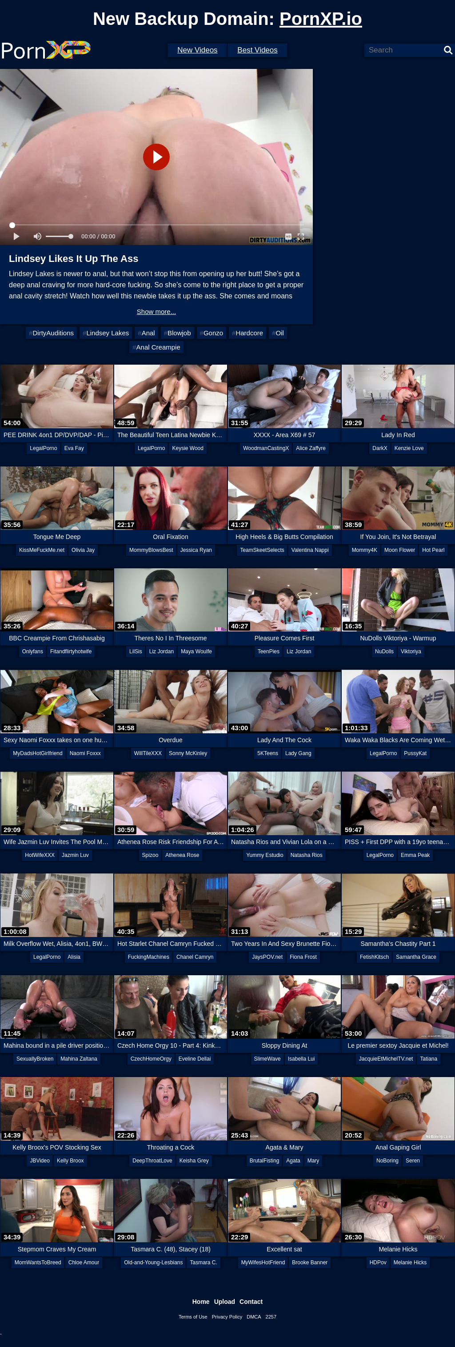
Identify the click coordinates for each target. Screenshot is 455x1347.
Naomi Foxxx (85, 753)
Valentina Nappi (310, 550)
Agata (293, 1161)
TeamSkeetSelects (262, 550)
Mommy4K (364, 550)
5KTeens (267, 753)
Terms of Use (193, 1316)
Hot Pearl (433, 550)
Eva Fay (74, 448)
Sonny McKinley (188, 753)
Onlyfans (32, 651)
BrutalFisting (264, 1161)
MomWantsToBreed (38, 1262)
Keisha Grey (194, 1161)
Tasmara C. (203, 1262)
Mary (313, 1161)
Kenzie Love (409, 448)
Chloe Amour (83, 1262)
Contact (251, 1301)
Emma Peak (415, 855)
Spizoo (150, 855)
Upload (224, 1301)
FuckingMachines (148, 957)
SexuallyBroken (34, 1059)
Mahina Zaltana (78, 1059)
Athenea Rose (182, 855)
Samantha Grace (416, 957)
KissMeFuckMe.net (41, 550)
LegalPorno (43, 448)
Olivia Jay (83, 550)
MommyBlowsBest (151, 550)
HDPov (378, 1262)
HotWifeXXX (40, 855)
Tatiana (428, 1059)
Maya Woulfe (196, 651)
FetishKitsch (374, 957)
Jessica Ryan (196, 550)
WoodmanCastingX (266, 448)
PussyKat (415, 753)
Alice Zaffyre (310, 448)
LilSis (135, 651)
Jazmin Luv (75, 855)
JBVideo (39, 1161)
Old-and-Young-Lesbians (153, 1262)
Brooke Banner (309, 1262)
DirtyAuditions (53, 333)
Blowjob (179, 333)
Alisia (74, 957)
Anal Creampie (158, 347)
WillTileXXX (148, 753)
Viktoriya (411, 651)
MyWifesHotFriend (263, 1262)
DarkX (379, 448)
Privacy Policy (227, 1316)
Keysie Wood (187, 448)
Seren (413, 1161)
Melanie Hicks (410, 1262)
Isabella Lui (301, 1059)
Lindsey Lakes (107, 333)
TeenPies (268, 651)
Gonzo (213, 333)
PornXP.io (320, 18)
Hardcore (249, 333)
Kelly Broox (70, 1161)
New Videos (197, 50)
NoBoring (387, 1161)
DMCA (254, 1316)
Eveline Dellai (195, 1059)
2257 (271, 1316)
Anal (148, 333)
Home (201, 1301)
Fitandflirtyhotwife (71, 651)
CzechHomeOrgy (151, 1059)
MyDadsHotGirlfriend (37, 753)
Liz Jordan (161, 651)
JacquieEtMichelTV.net (386, 1059)
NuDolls (384, 651)
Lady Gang (298, 753)
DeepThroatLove (152, 1161)
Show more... (156, 311)
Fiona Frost (303, 957)
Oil (279, 333)
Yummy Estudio (264, 855)
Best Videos (257, 50)
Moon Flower (399, 550)
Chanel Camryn (194, 957)
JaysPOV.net (267, 957)
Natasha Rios (307, 855)
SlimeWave (267, 1059)
